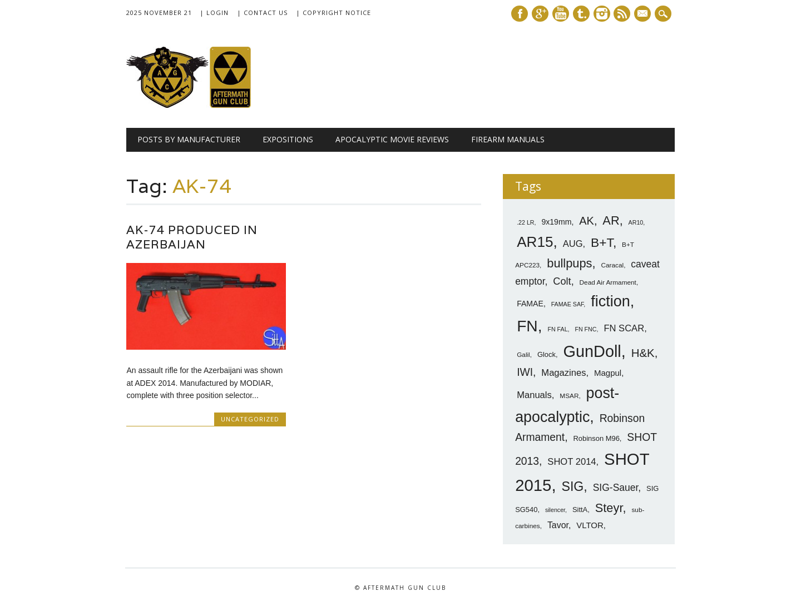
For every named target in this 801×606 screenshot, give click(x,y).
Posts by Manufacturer (188, 139)
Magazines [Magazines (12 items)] (563, 372)
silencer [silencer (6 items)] (555, 509)
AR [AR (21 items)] (610, 220)
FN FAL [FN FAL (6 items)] (557, 329)
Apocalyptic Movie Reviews (392, 139)
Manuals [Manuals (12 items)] (534, 395)
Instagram (602, 14)
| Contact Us (262, 12)
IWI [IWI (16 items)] (525, 372)
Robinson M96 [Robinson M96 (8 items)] (596, 438)
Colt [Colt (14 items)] (562, 281)
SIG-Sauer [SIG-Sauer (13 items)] (616, 487)
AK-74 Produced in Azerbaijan (192, 237)
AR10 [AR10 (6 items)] (636, 222)
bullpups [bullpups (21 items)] (569, 263)
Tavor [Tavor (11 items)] (557, 525)
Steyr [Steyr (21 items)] (609, 508)
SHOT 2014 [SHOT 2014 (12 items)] (571, 461)
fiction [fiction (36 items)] (610, 301)
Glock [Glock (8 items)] (546, 354)
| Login (214, 12)
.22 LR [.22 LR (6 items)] (525, 222)
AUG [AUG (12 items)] (573, 244)
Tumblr (581, 14)
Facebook (519, 14)
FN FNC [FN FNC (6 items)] (585, 329)
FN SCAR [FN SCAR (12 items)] (624, 328)
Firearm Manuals (508, 139)
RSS (622, 14)
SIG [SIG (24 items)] (572, 486)
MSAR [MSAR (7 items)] (569, 396)
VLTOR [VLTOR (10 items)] (590, 525)
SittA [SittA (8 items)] (579, 509)
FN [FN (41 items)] (527, 326)
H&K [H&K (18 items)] (643, 352)
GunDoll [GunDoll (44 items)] (592, 351)
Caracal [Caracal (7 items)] (612, 265)
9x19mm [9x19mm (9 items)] (556, 221)
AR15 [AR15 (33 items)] (535, 242)
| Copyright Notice (333, 12)
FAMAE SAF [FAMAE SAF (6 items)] (567, 304)
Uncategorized (250, 419)
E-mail (644, 14)
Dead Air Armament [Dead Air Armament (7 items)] (608, 282)
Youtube (560, 14)
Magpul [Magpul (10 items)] (607, 372)
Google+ (540, 14)
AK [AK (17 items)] (586, 221)
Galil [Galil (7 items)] (523, 355)
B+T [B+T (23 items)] (602, 242)
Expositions (288, 139)
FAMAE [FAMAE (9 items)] (530, 303)
